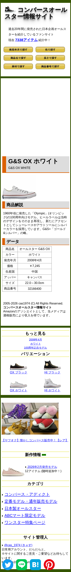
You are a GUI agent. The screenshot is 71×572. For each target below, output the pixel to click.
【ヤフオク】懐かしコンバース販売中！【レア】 (35, 440)
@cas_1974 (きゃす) (18, 545)
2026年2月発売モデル (41, 466)
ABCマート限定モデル (25, 515)
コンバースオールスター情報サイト (36, 13)
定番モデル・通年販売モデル (31, 501)
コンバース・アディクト (27, 494)
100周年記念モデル (35, 347)
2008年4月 (35, 339)
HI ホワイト (52, 389)
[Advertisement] (35, 116)
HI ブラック (52, 371)
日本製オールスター (23, 508)
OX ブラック (18, 371)
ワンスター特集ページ (25, 522)
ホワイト (35, 343)
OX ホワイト (18, 389)
